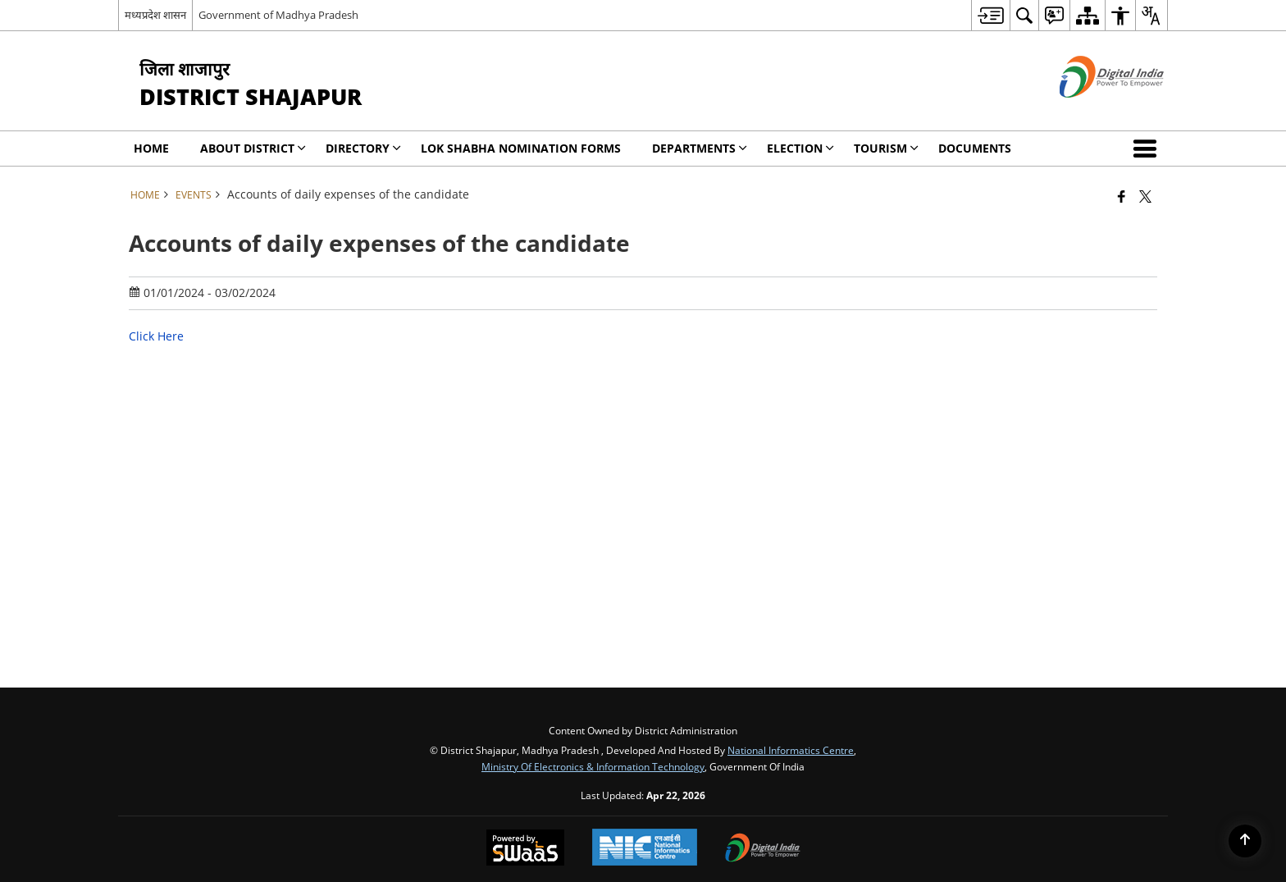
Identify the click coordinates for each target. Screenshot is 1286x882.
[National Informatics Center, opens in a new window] (644, 848)
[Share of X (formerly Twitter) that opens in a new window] (1145, 196)
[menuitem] (990, 15)
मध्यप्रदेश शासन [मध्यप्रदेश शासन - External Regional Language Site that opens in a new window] (155, 14)
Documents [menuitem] (974, 148)
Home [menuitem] (151, 148)
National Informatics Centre (790, 749)
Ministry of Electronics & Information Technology (593, 766)
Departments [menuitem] (699, 148)
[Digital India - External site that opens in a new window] (1091, 111)
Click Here (156, 336)
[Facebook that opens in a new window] (1121, 196)
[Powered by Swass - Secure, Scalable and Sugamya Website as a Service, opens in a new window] (525, 849)
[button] (1148, 148)
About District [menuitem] (253, 148)
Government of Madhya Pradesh (278, 14)
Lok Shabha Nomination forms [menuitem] (521, 148)
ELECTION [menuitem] (800, 148)
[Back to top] (1245, 841)
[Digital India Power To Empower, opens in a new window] (763, 849)
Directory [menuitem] (363, 148)
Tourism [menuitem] (886, 148)
